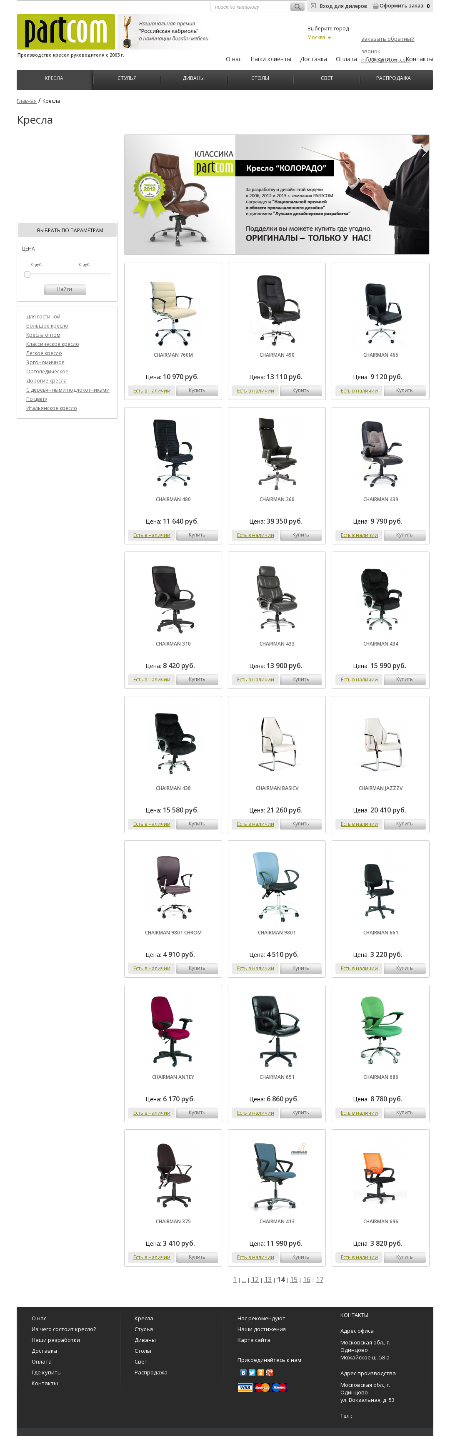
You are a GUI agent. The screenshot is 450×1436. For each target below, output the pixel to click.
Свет (327, 77)
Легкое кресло (44, 353)
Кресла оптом (43, 334)
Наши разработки (56, 1340)
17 (319, 1279)
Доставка (313, 59)
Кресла (54, 77)
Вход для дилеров (343, 6)
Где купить (381, 59)
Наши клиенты (270, 59)
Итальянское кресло (51, 408)
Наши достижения (262, 1329)
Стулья (127, 77)
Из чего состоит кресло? (64, 1329)
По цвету (36, 398)
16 (306, 1279)
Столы (260, 77)
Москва (316, 37)
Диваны (193, 77)
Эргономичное (45, 362)
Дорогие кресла (46, 380)
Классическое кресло (52, 344)
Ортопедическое (47, 371)
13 (268, 1279)
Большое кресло (47, 325)
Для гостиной (43, 316)
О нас (234, 59)
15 (294, 1279)
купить (197, 390)
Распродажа (393, 77)
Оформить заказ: (402, 5)
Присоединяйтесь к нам (269, 1360)
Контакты (419, 59)
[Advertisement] (67, 178)
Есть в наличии (151, 390)
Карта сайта (254, 1340)
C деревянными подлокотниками (68, 389)
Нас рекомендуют (261, 1318)
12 (255, 1279)
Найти (64, 289)
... (244, 1279)
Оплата (346, 59)
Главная (27, 100)
